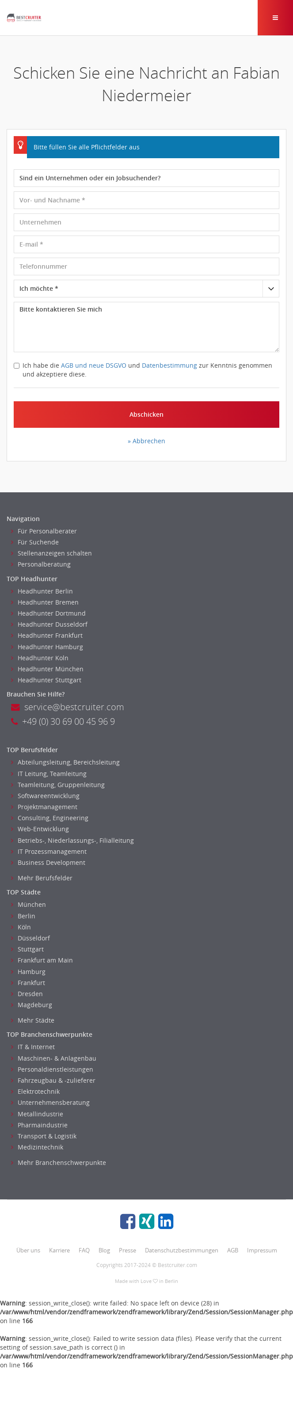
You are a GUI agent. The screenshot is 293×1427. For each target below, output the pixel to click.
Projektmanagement (44, 807)
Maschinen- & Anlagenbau (53, 1058)
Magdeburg (31, 1005)
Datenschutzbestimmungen (181, 1250)
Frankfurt (28, 982)
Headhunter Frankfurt (47, 635)
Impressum (262, 1250)
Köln (21, 927)
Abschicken (146, 414)
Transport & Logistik (43, 1136)
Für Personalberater (44, 531)
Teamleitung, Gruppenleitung (58, 784)
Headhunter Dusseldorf (49, 624)
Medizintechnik (37, 1147)
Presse (127, 1250)
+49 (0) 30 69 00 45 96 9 (63, 721)
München (28, 904)
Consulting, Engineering (49, 818)
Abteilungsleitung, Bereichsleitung (65, 762)
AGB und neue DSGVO (93, 365)
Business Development (48, 862)
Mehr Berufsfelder (41, 878)
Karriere (59, 1250)
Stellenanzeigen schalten (51, 553)
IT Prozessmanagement (49, 851)
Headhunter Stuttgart (46, 680)
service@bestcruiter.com (67, 707)
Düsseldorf (30, 938)
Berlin (23, 916)
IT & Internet (33, 1047)
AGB (232, 1250)
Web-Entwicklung (40, 829)
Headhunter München (47, 669)
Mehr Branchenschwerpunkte (58, 1162)
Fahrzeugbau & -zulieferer (53, 1080)
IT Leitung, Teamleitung (49, 773)
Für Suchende (35, 542)
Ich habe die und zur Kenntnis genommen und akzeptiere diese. (143, 369)
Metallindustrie (37, 1114)
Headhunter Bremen (45, 602)
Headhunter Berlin (42, 591)
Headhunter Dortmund (48, 613)
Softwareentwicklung (45, 796)
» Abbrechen (146, 441)
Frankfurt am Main (42, 960)
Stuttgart (27, 949)
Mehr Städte (32, 1020)
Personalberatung (41, 564)
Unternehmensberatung (50, 1102)
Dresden (27, 993)
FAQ (84, 1250)
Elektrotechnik (35, 1091)
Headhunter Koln (39, 658)
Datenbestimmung (169, 365)
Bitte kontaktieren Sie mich (146, 327)
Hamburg (28, 971)
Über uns (28, 1250)
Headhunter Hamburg (47, 647)
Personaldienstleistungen (52, 1069)
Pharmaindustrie (39, 1125)
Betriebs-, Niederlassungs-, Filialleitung (72, 840)
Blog (104, 1250)
